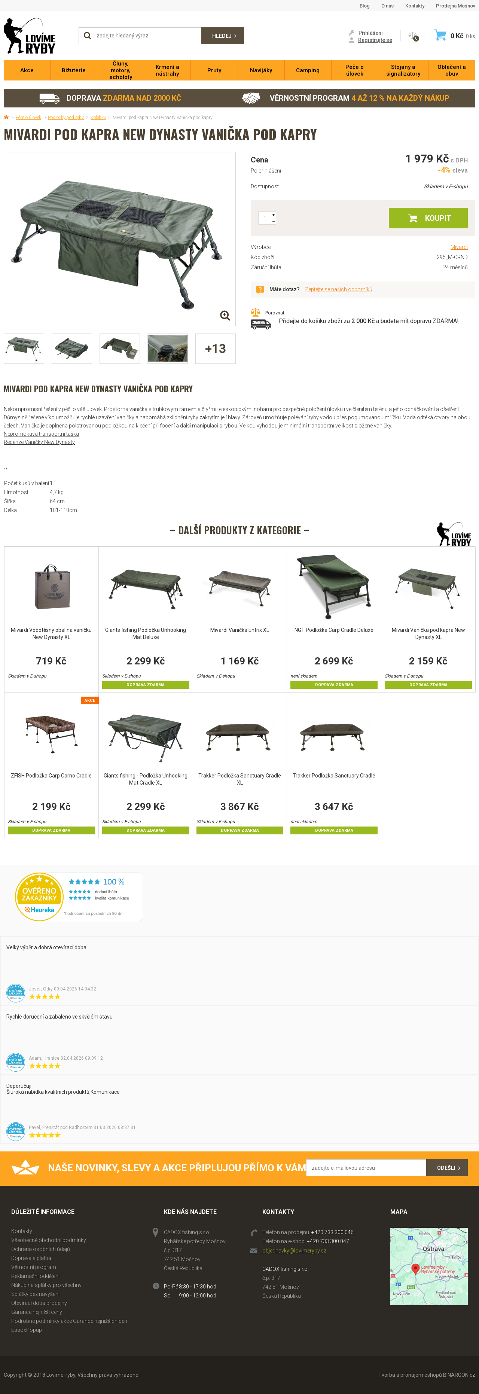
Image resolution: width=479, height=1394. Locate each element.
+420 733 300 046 (332, 1232)
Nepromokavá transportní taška (41, 434)
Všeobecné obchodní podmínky (48, 1240)
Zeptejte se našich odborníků (338, 289)
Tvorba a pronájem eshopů (410, 1375)
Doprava (110, 98)
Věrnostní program (345, 98)
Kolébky (98, 117)
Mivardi (459, 247)
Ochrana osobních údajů (40, 1249)
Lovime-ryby (37, 36)
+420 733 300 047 (328, 1241)
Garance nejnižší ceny (36, 1312)
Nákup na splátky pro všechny (46, 1285)
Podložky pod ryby (66, 117)
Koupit (438, 218)
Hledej (222, 36)
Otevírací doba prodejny (39, 1303)
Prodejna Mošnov (455, 6)
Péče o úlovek (28, 117)
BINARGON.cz (459, 1375)
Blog (365, 6)
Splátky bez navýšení (35, 1294)
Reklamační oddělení (35, 1276)
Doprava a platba (31, 1258)
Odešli (446, 1168)
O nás (387, 6)
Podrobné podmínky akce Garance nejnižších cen (69, 1321)
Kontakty (414, 6)
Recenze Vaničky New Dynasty (39, 442)
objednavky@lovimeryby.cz (294, 1251)
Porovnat (274, 313)
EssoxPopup (26, 1330)
